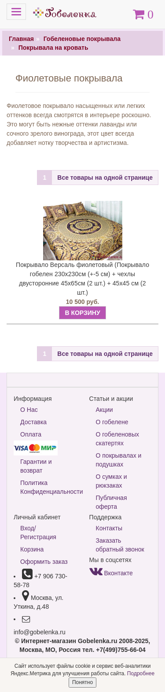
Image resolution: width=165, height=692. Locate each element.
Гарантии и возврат (36, 466)
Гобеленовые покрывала (82, 38)
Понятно (82, 682)
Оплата (30, 434)
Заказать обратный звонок (120, 545)
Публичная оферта (111, 502)
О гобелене (112, 422)
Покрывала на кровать (53, 47)
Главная (21, 38)
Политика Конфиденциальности (48, 487)
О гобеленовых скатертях (117, 439)
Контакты (109, 528)
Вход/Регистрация (38, 532)
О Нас (29, 409)
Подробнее (140, 673)
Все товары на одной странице (105, 177)
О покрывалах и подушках (119, 460)
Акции (104, 409)
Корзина (32, 549)
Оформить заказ (44, 561)
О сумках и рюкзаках (111, 481)
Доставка (33, 422)
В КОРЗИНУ (82, 312)
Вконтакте (111, 573)
